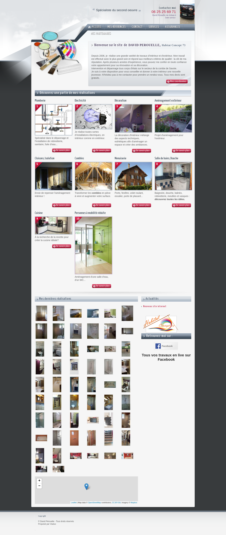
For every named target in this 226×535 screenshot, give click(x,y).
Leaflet (74, 503)
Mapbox (134, 503)
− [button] (39, 486)
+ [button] (39, 480)
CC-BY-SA (116, 503)
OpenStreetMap (94, 503)
